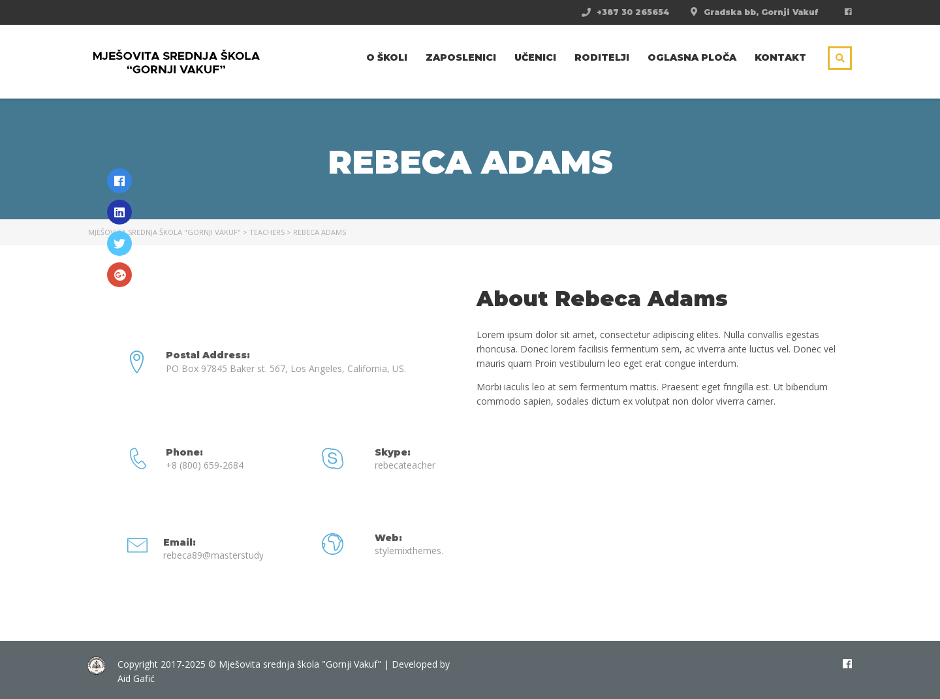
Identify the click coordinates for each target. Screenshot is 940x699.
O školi (386, 57)
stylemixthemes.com (418, 550)
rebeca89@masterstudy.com (224, 555)
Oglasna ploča (692, 57)
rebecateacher (405, 465)
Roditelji (601, 57)
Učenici (535, 57)
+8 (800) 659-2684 (204, 465)
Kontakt (780, 57)
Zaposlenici (461, 57)
